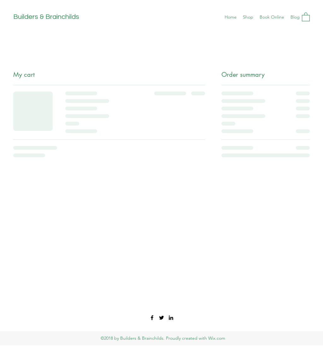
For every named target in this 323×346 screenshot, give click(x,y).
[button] (306, 16)
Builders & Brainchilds (46, 16)
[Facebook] (152, 318)
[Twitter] (161, 318)
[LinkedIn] (171, 318)
